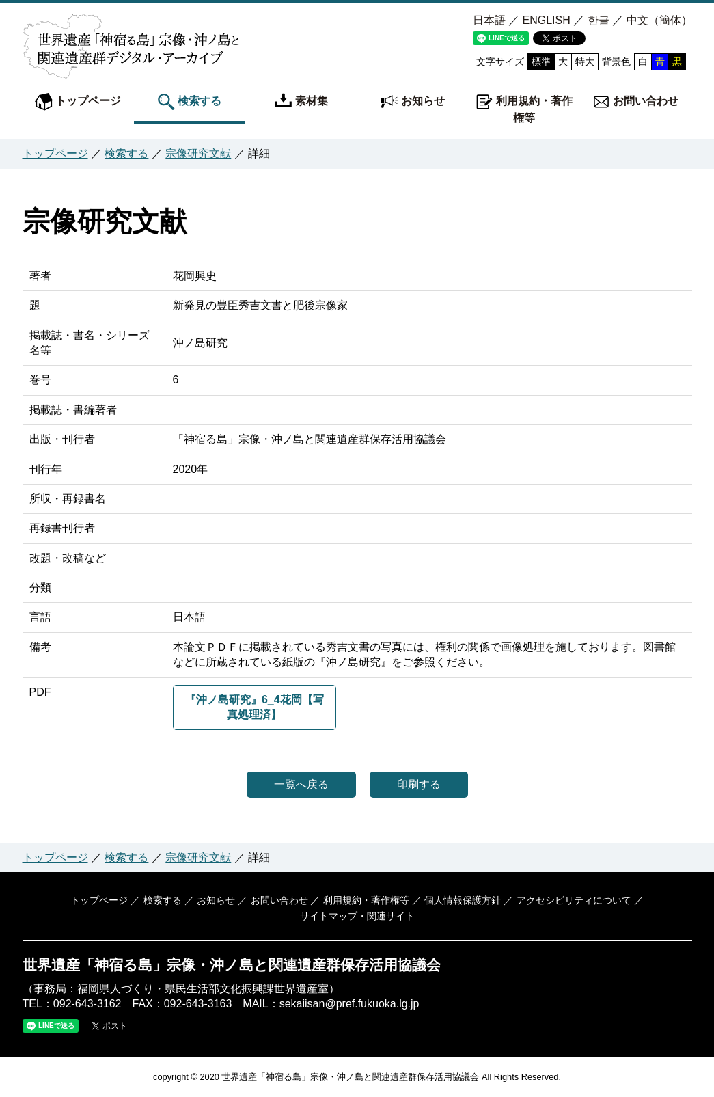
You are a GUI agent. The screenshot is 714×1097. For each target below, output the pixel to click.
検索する (189, 102)
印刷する (419, 784)
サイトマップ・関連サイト (357, 915)
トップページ (78, 102)
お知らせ (413, 102)
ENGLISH (546, 20)
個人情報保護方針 (462, 900)
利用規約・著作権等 (524, 108)
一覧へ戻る (301, 784)
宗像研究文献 (198, 153)
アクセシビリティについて (574, 900)
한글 (598, 20)
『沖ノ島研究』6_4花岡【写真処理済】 (254, 707)
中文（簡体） (659, 20)
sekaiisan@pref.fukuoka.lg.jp (349, 1004)
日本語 (489, 20)
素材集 (301, 102)
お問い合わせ (635, 102)
